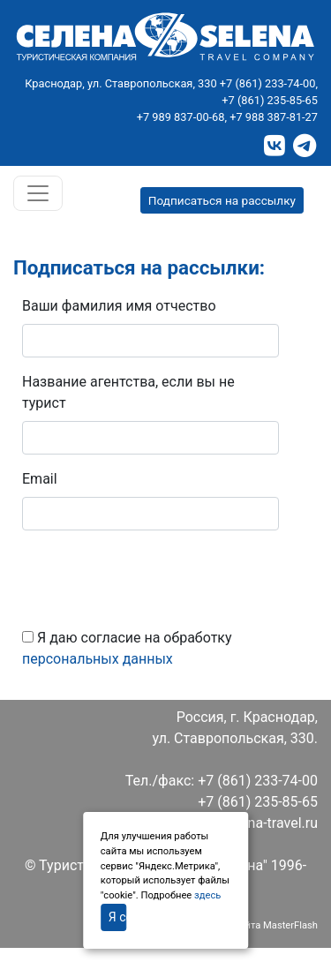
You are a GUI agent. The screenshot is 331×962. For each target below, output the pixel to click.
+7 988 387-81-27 (273, 117)
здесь (207, 895)
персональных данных (97, 658)
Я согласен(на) (118, 917)
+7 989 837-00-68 (181, 117)
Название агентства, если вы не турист (128, 392)
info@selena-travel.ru (251, 823)
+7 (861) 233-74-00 (268, 83)
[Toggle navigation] (38, 193)
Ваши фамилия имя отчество (119, 305)
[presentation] (156, 579)
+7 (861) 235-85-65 (270, 100)
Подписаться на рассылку (222, 200)
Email (39, 478)
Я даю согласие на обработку (127, 648)
